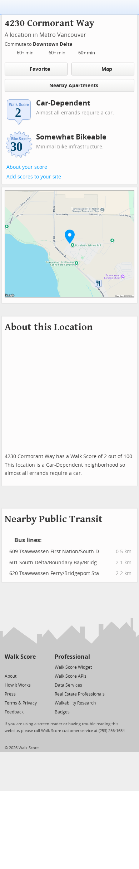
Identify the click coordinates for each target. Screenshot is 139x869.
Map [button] (102, 69)
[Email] (31, 667)
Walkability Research (75, 703)
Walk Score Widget (73, 667)
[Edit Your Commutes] (77, 43)
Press (10, 694)
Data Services (68, 685)
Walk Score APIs (70, 676)
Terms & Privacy (21, 703)
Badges (62, 712)
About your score (26, 167)
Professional (72, 656)
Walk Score (20, 656)
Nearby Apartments (69, 85)
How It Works (18, 685)
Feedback (14, 712)
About (10, 676)
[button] (69, 236)
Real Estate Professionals (80, 694)
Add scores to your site (33, 177)
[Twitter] (9, 667)
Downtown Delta (53, 44)
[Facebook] (20, 667)
